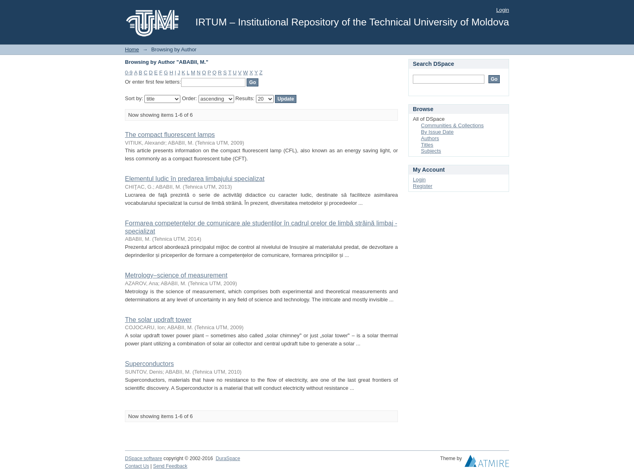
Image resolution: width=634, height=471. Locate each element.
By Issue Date (437, 132)
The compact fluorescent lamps (170, 134)
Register (422, 186)
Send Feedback (170, 466)
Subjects (431, 151)
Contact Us (137, 466)
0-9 (129, 72)
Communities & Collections (452, 125)
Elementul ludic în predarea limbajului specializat (194, 178)
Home (132, 49)
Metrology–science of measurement (176, 275)
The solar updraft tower (158, 319)
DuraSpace (228, 458)
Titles (427, 145)
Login (502, 10)
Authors (430, 138)
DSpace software (143, 458)
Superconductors (149, 363)
